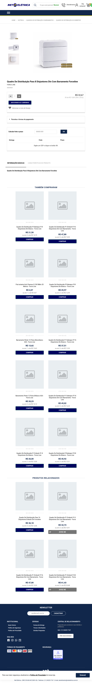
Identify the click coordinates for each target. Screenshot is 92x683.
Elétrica (21, 20)
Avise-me (57, 532)
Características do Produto (39, 163)
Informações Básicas (15, 163)
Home (13, 20)
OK (64, 131)
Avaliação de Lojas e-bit (47, 655)
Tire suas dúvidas (66, 636)
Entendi (83, 675)
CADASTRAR (58, 613)
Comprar (29, 239)
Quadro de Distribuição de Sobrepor (68, 20)
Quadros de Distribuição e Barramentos (39, 20)
